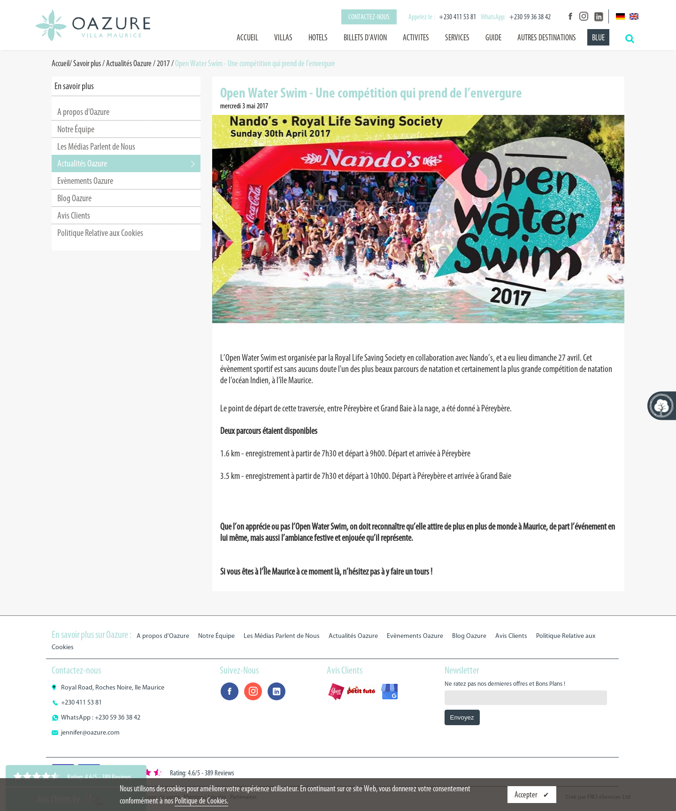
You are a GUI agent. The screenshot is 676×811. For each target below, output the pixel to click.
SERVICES (457, 37)
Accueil (247, 37)
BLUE (598, 37)
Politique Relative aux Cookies (100, 232)
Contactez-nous (369, 16)
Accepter (526, 794)
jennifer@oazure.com (90, 732)
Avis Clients (73, 215)
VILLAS (283, 37)
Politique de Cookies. (201, 801)
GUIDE (493, 37)
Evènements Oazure (85, 180)
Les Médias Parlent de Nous (96, 146)
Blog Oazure (74, 198)
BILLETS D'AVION (365, 37)
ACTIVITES (416, 37)
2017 (163, 63)
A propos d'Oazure (83, 111)
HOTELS (318, 37)
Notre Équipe (75, 129)
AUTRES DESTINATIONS (546, 37)
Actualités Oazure (129, 63)
